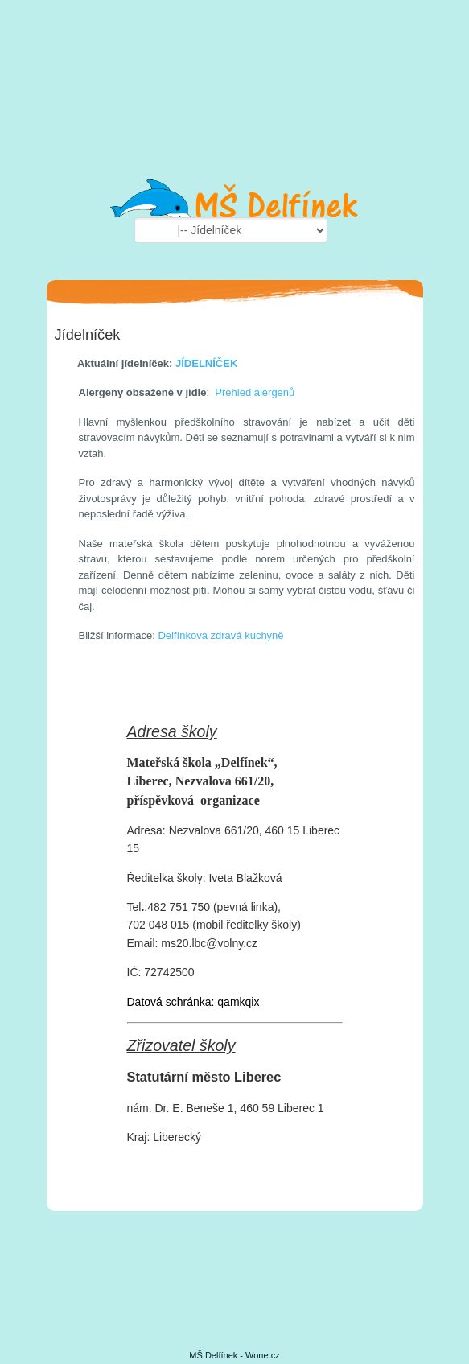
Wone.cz (262, 1355)
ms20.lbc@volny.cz (209, 943)
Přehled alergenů (254, 392)
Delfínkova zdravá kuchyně (220, 635)
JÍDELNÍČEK (206, 363)
